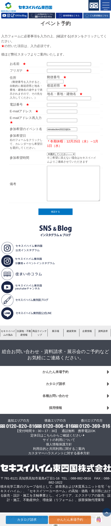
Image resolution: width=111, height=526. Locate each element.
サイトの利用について (59, 440)
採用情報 (55, 408)
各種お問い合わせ (55, 396)
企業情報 (87, 331)
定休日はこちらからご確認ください (56, 435)
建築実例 (71, 331)
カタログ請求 (55, 384)
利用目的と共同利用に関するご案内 (59, 449)
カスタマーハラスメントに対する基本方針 (59, 453)
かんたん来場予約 (55, 372)
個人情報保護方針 (59, 444)
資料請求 (103, 331)
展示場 (55, 331)
